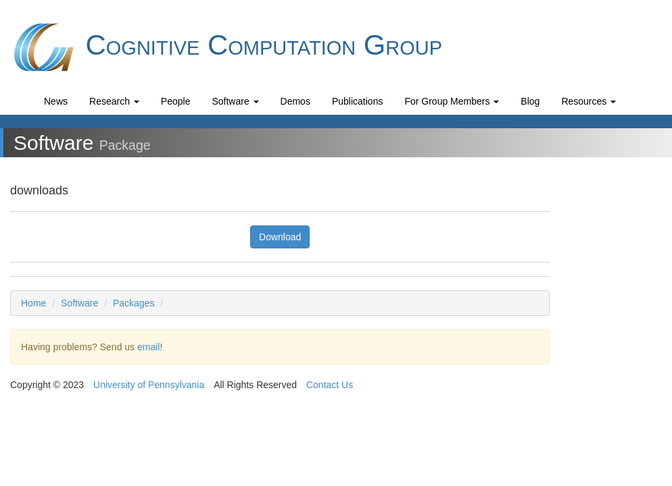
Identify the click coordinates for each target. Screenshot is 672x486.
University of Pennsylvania (148, 384)
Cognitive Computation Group (226, 47)
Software (235, 101)
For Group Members (451, 101)
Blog (530, 101)
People (176, 101)
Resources (588, 101)
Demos (295, 101)
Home (33, 303)
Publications (357, 101)
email (148, 347)
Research (114, 101)
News (56, 101)
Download (280, 237)
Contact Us (329, 384)
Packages (133, 303)
